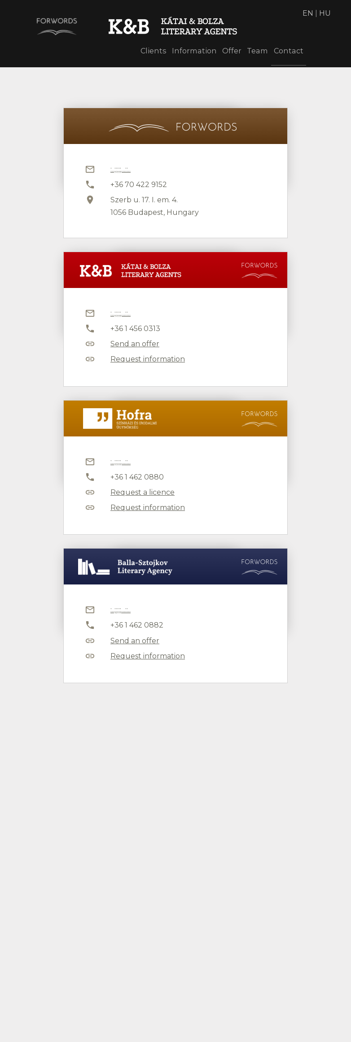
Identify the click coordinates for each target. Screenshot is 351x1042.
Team (249, 52)
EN (308, 13)
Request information (147, 359)
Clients (129, 52)
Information (174, 52)
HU (325, 13)
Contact (285, 52)
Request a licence (142, 492)
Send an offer (134, 344)
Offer (217, 52)
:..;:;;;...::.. (120, 169)
